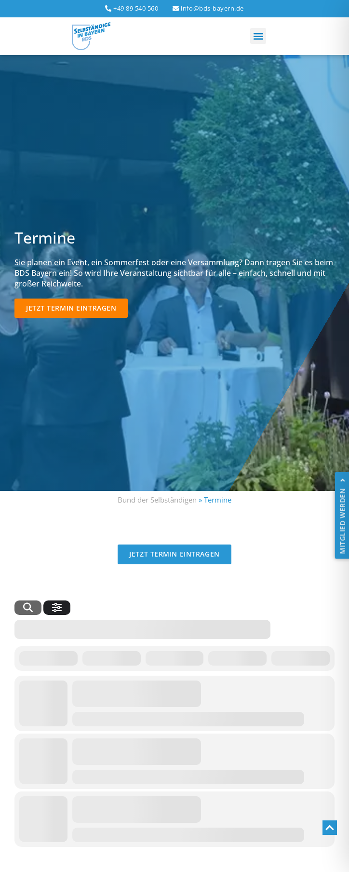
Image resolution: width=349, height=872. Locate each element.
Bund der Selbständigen (157, 499)
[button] (258, 36)
